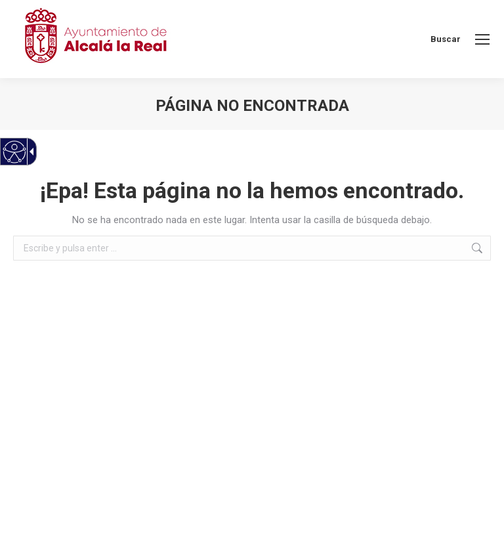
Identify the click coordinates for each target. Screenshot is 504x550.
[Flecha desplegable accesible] (29, 152)
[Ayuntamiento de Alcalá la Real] (95, 39)
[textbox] (252, 248)
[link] (482, 39)
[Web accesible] (15, 151)
